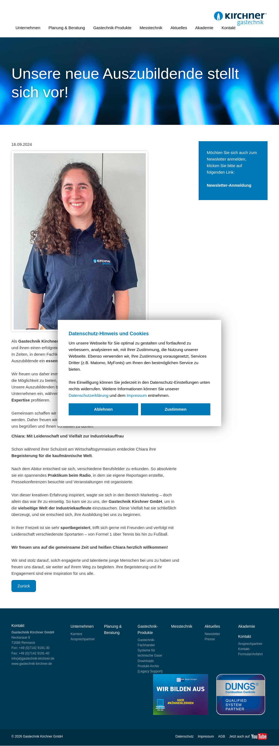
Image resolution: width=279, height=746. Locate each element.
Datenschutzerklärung (88, 395)
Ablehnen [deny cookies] (103, 409)
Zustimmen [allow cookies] (175, 409)
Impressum (137, 395)
